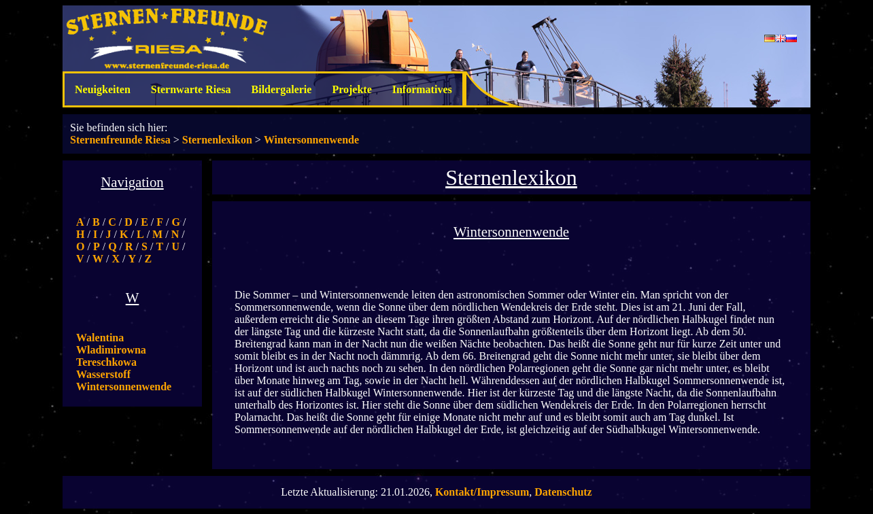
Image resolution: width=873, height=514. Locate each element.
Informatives (422, 89)
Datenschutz (563, 492)
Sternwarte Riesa (191, 89)
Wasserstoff (103, 374)
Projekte (351, 89)
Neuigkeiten (103, 89)
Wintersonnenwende (311, 139)
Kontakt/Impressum (482, 492)
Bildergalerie (282, 89)
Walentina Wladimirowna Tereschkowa (111, 350)
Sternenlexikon (217, 139)
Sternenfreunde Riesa (120, 139)
